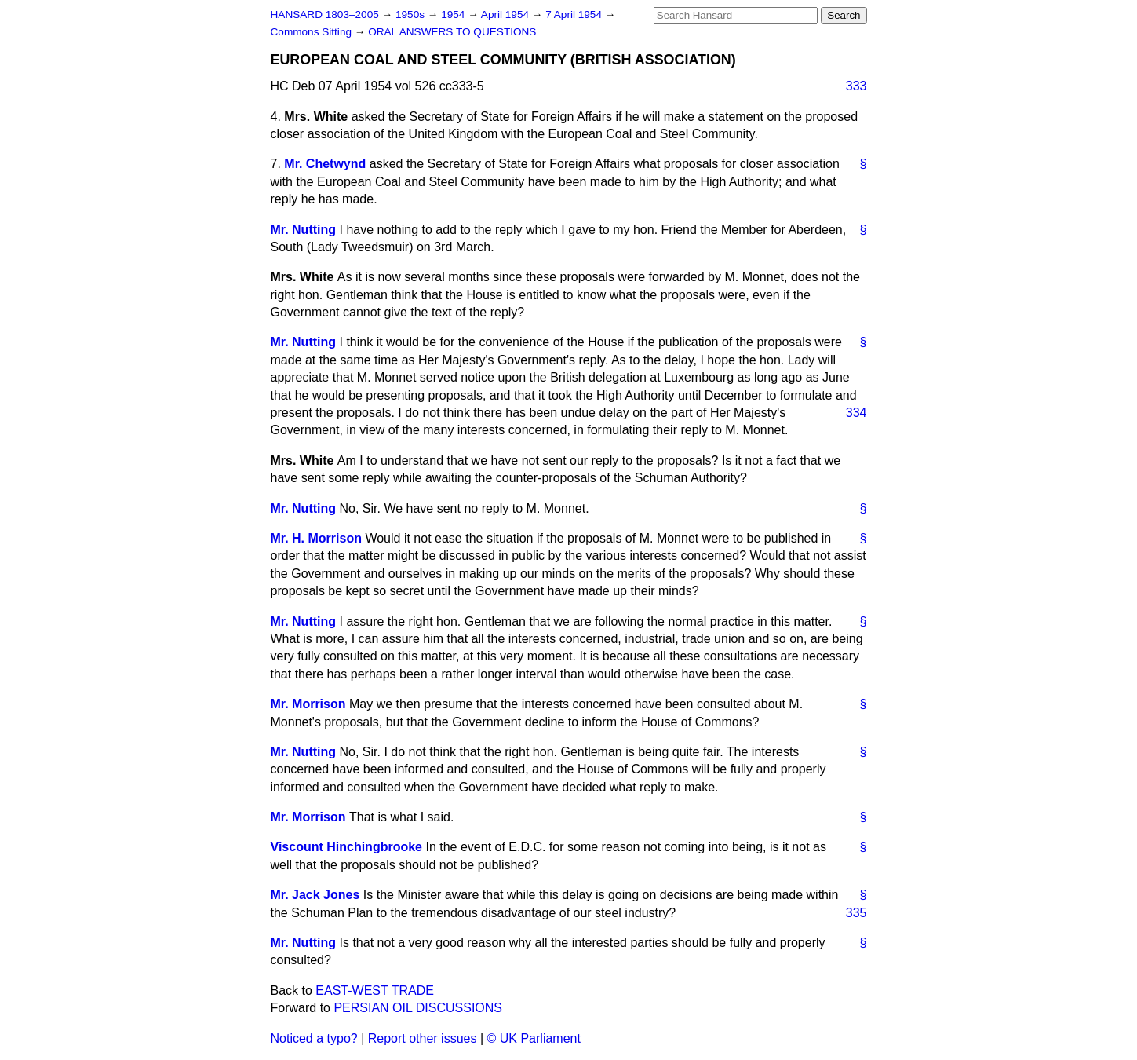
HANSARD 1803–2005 (325, 14)
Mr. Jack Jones (315, 894)
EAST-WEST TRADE (374, 990)
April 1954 (506, 14)
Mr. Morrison (308, 704)
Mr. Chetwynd (325, 163)
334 (856, 412)
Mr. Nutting (304, 229)
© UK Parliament (534, 1038)
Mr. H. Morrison (316, 538)
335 (856, 912)
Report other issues (422, 1038)
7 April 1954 (575, 14)
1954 (454, 14)
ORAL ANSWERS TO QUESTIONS (452, 32)
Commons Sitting (313, 32)
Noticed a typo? (314, 1038)
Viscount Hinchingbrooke (347, 846)
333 (856, 86)
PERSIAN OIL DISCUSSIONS (417, 1007)
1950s (411, 14)
